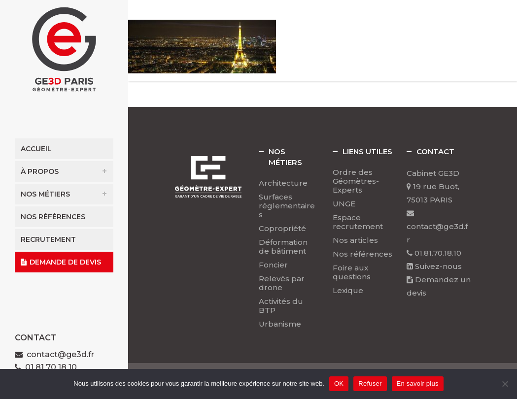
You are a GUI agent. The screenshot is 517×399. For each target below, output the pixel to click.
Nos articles (355, 240)
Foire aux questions (352, 272)
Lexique (348, 290)
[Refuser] (505, 384)
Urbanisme (280, 324)
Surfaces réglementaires (287, 206)
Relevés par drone (282, 283)
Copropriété (282, 228)
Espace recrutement (358, 222)
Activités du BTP (281, 306)
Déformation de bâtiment (283, 247)
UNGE (344, 204)
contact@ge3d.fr (60, 354)
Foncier (273, 265)
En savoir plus (418, 383)
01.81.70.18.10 (434, 253)
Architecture (283, 183)
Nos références (362, 254)
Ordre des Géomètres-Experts (356, 181)
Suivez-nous (434, 266)
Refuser (369, 383)
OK (339, 383)
